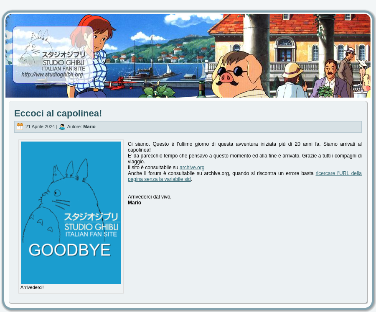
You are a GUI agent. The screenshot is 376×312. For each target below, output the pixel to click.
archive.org (192, 167)
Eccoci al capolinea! (58, 113)
